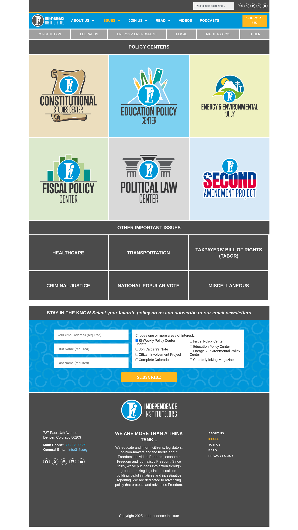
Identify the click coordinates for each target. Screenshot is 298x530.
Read (212, 453)
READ (163, 21)
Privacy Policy (221, 459)
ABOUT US (83, 21)
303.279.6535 (75, 448)
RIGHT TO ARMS (218, 34)
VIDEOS (185, 21)
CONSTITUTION (49, 34)
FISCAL (181, 34)
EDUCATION (89, 34)
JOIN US (138, 21)
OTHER (254, 34)
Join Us (214, 447)
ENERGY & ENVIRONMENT (137, 34)
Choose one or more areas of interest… (165, 336)
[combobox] (212, 6)
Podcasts (209, 21)
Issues (112, 21)
